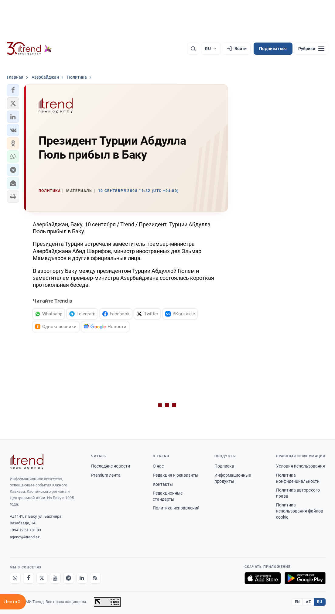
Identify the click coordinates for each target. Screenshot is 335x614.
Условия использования (300, 466)
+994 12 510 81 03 (25, 530)
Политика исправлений (176, 508)
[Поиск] (193, 49)
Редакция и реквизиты (175, 475)
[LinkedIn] (82, 578)
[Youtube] (55, 578)
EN (297, 602)
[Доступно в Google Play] (305, 578)
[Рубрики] (311, 49)
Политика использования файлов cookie (299, 511)
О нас (158, 466)
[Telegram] (68, 578)
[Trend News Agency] (27, 461)
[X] (41, 578)
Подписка (224, 466)
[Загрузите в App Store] (262, 578)
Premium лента (106, 475)
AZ (308, 602)
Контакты (163, 484)
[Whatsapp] (15, 578)
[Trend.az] (29, 48)
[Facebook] (28, 578)
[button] (13, 90)
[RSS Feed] (95, 578)
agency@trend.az (24, 537)
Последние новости (110, 466)
